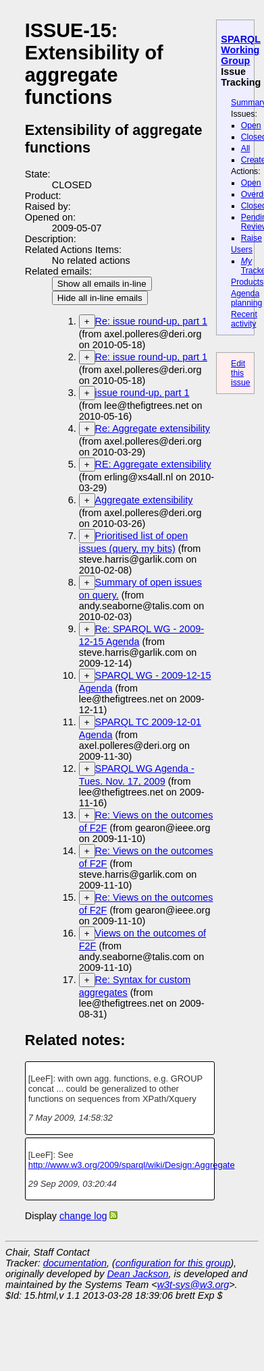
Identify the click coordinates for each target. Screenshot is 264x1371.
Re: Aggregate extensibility (152, 428)
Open (251, 125)
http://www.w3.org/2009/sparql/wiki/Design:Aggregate (131, 1165)
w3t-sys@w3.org (193, 1284)
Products (247, 282)
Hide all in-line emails (99, 298)
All (245, 148)
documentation (75, 1263)
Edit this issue (240, 373)
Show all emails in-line (102, 284)
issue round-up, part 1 (142, 392)
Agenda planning (246, 298)
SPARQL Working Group (241, 50)
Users (242, 249)
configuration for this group (172, 1263)
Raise (251, 238)
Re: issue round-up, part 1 (151, 321)
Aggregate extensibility (144, 500)
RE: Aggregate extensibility (153, 464)
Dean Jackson (137, 1273)
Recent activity (244, 319)
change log (83, 1215)
